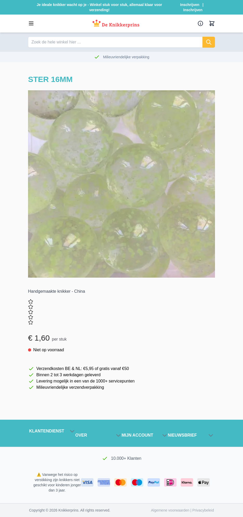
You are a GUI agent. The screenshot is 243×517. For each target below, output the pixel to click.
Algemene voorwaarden (170, 510)
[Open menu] (31, 23)
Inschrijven (189, 5)
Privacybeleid (203, 510)
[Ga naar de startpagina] (115, 23)
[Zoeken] (209, 42)
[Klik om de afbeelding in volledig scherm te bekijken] (121, 184)
